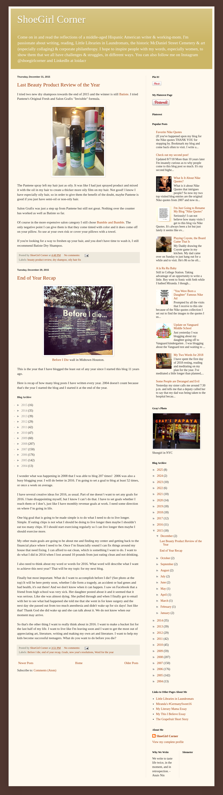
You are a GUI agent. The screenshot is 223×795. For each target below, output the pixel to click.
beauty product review (39, 259)
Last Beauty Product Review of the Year (58, 85)
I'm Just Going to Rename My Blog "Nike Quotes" (189, 209)
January (165, 613)
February (166, 606)
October (165, 558)
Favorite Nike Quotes (169, 132)
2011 (160, 638)
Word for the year (104, 652)
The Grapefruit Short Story (172, 719)
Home (79, 663)
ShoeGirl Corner (51, 19)
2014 (160, 620)
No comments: (72, 255)
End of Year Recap (36, 278)
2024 (160, 475)
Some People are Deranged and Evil (178, 381)
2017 (160, 518)
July (163, 576)
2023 (160, 482)
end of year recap (51, 652)
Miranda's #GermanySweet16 (174, 704)
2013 (160, 626)
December (166, 536)
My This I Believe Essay (171, 714)
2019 (160, 506)
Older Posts (131, 663)
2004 (160, 681)
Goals (65, 652)
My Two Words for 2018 (188, 355)
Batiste (123, 94)
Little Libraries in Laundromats (175, 698)
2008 (160, 657)
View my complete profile (168, 742)
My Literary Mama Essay (171, 708)
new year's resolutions (81, 652)
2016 (160, 524)
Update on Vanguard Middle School (186, 326)
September (167, 564)
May (163, 588)
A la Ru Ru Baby (166, 268)
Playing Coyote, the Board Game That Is (190, 240)
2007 (160, 663)
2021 (160, 494)
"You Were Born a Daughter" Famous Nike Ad (188, 294)
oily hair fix (74, 259)
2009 (160, 651)
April (163, 594)
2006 (160, 669)
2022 (160, 488)
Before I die (33, 652)
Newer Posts (25, 663)
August (165, 570)
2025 (160, 469)
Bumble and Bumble (110, 222)
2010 (160, 644)
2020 (160, 500)
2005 (160, 675)
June (163, 582)
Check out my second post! (172, 155)
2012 (160, 632)
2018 (160, 512)
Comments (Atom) (45, 670)
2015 (160, 530)
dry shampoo (60, 259)
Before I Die (60, 359)
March (164, 600)
